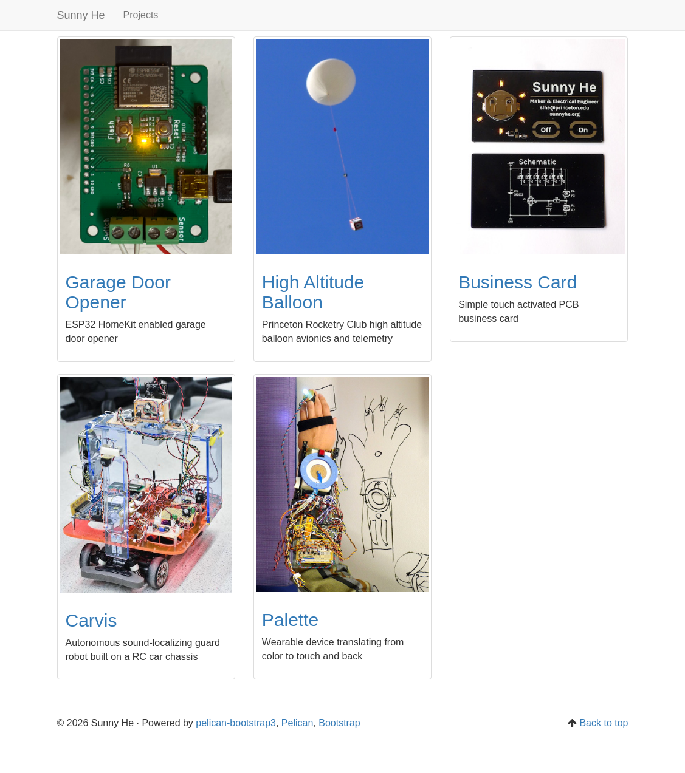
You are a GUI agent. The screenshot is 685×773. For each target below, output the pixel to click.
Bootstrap (339, 723)
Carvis (91, 620)
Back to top (603, 723)
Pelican (297, 723)
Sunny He (81, 15)
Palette (290, 620)
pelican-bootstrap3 (236, 723)
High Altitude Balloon (313, 292)
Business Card (517, 282)
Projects (141, 15)
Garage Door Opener (118, 292)
